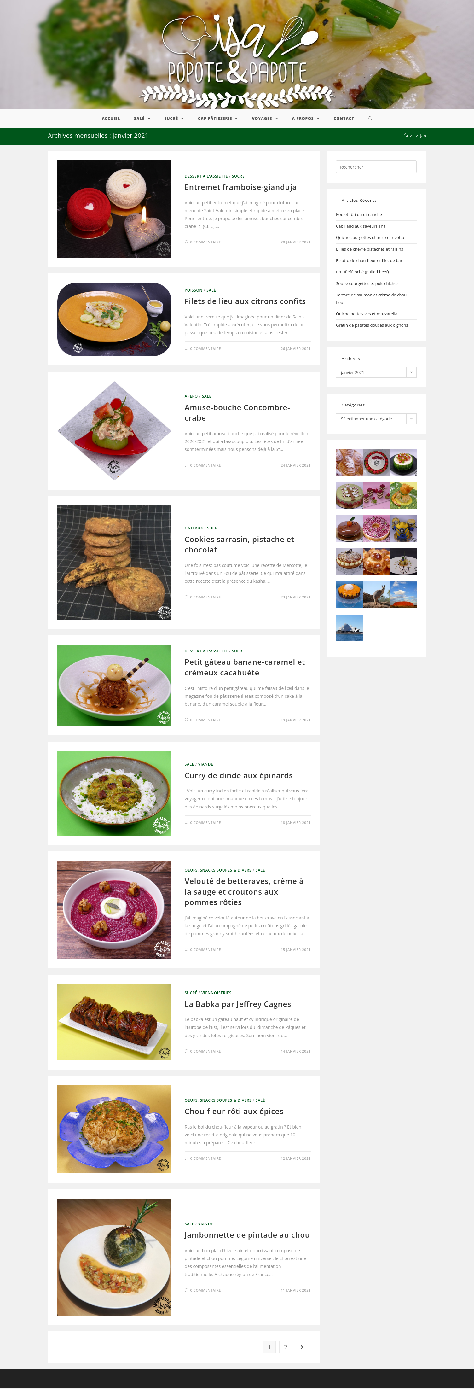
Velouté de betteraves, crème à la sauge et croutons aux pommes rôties (244, 892)
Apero (191, 397)
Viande (205, 765)
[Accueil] (406, 137)
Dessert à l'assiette (206, 177)
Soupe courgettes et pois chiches (367, 284)
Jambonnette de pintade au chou (247, 1236)
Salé (211, 291)
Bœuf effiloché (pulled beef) (362, 273)
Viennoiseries (216, 994)
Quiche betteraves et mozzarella (366, 315)
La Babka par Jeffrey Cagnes (238, 1005)
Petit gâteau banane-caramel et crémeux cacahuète (245, 668)
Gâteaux (194, 529)
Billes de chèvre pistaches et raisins (369, 250)
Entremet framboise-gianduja (241, 188)
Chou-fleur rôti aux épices (234, 1112)
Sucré (238, 177)
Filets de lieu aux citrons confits (245, 302)
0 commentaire (205, 243)
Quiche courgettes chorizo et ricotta (370, 239)
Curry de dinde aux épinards (239, 776)
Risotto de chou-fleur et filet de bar (369, 262)
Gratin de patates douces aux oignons (372, 326)
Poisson (194, 291)
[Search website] (370, 119)
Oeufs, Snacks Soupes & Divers (218, 871)
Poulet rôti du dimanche (359, 216)
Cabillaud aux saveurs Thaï (361, 227)
